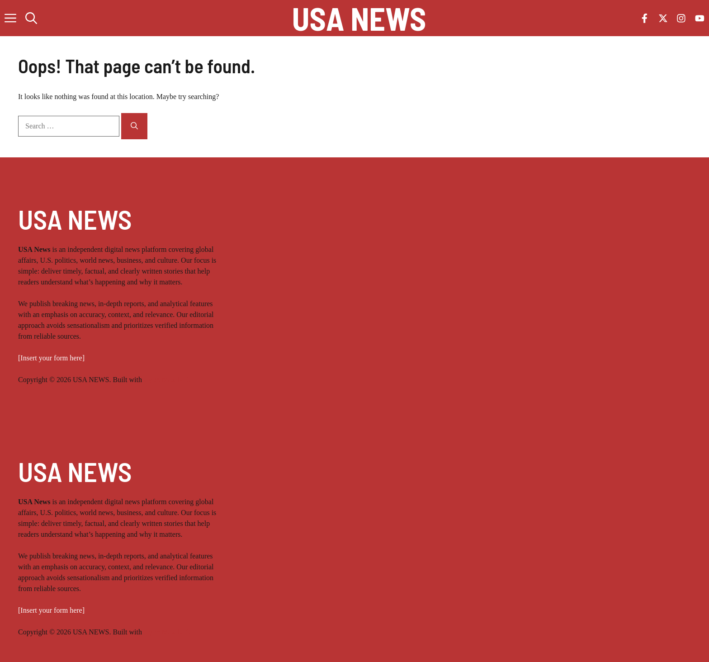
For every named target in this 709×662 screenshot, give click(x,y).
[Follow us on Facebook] (644, 18)
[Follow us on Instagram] (681, 18)
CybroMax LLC (167, 379)
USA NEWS (359, 18)
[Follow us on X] (663, 18)
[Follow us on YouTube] (699, 18)
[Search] (134, 126)
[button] (31, 18)
